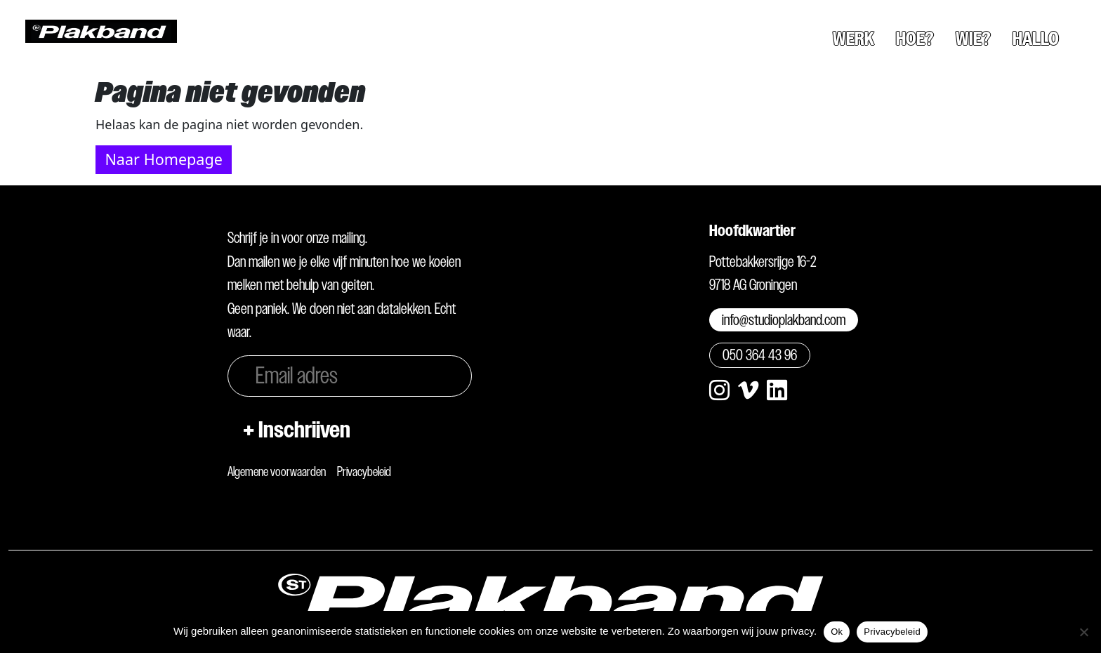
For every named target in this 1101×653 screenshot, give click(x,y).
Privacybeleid (364, 471)
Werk (853, 38)
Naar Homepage (163, 159)
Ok (837, 631)
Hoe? (915, 38)
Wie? (973, 38)
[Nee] (1083, 632)
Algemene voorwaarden (277, 471)
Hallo (1036, 38)
